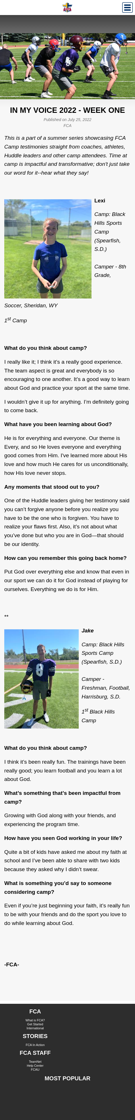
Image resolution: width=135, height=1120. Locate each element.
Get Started (35, 1024)
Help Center (35, 1065)
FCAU (35, 1069)
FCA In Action (35, 1045)
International (35, 1028)
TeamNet (35, 1061)
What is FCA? (35, 1020)
